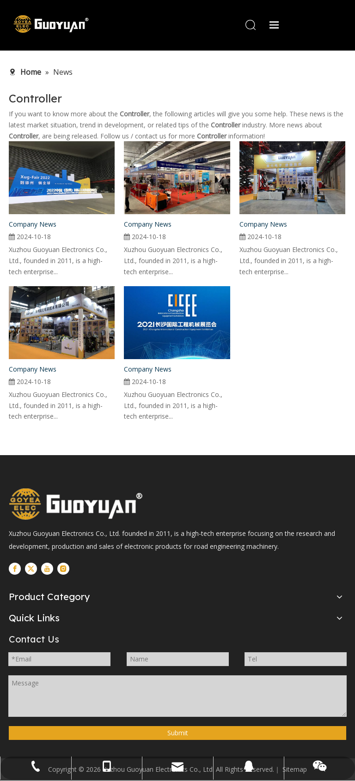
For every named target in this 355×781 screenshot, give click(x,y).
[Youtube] (47, 569)
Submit (177, 733)
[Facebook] (15, 569)
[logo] (76, 504)
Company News (32, 224)
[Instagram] (63, 569)
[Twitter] (31, 569)
